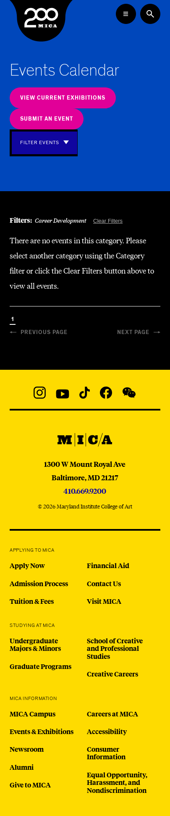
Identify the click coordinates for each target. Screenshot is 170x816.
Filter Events (39, 143)
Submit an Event (46, 119)
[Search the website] (150, 14)
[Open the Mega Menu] (126, 14)
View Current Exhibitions (62, 98)
